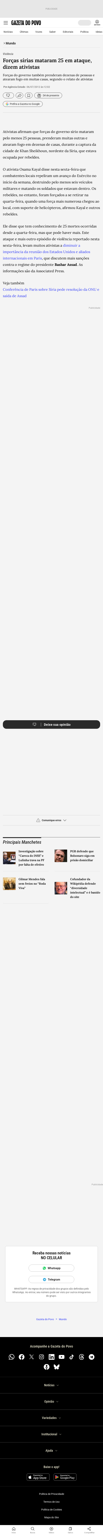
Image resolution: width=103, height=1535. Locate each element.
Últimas (24, 31)
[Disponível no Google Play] (65, 1477)
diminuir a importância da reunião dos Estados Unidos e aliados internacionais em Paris (46, 251)
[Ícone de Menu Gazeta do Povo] (6, 23)
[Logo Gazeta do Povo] (26, 22)
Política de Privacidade (51, 1494)
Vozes (38, 31)
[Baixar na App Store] (38, 1477)
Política (84, 31)
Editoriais (68, 31)
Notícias (8, 31)
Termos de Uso (51, 1501)
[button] (51, 821)
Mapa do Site (51, 1517)
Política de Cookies (51, 1509)
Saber (52, 31)
